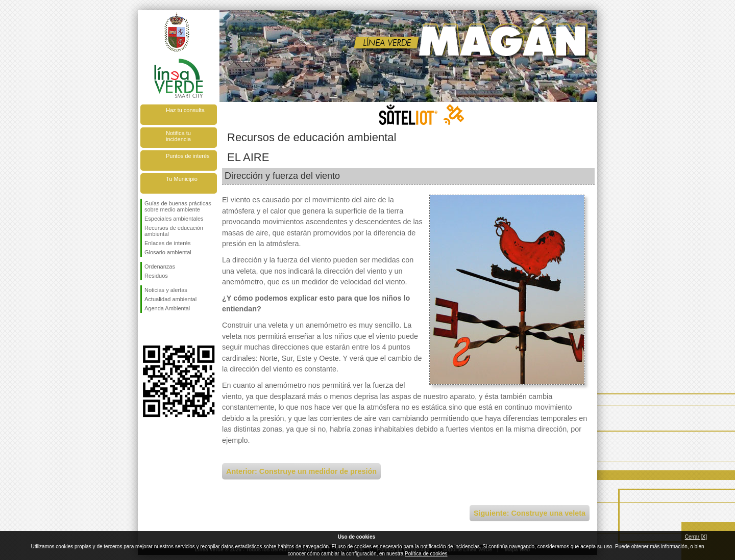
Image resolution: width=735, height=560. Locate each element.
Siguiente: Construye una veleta (529, 513)
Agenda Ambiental (167, 308)
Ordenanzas (159, 266)
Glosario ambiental (167, 252)
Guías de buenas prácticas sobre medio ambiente (177, 206)
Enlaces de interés (167, 243)
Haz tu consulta (185, 110)
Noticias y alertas (165, 290)
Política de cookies (426, 553)
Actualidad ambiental (170, 299)
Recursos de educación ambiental (173, 231)
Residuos (156, 276)
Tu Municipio (182, 179)
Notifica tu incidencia (178, 136)
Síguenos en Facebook (146, 329)
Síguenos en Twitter (163, 329)
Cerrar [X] (696, 537)
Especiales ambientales (174, 219)
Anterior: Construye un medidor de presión (301, 471)
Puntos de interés (188, 156)
